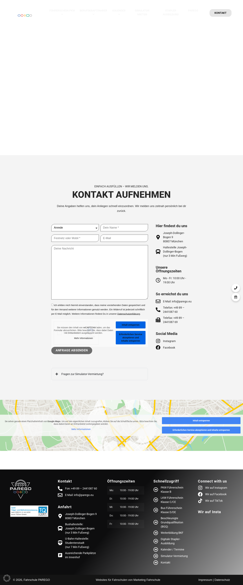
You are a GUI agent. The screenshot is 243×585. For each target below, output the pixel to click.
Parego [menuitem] (193, 10)
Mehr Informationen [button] (83, 338)
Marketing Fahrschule (146, 579)
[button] (7, 578)
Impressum (205, 579)
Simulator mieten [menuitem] (142, 12)
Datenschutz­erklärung (128, 313)
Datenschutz (222, 579)
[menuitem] (62, 12)
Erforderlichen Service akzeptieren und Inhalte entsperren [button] (130, 337)
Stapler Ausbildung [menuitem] (171, 12)
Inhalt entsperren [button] (130, 325)
